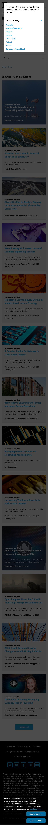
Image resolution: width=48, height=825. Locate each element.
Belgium (9, 32)
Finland (9, 42)
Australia (9, 25)
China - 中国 (10, 39)
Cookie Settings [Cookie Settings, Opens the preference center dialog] (36, 814)
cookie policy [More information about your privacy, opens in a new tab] (35, 809)
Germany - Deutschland (15, 49)
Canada (9, 35)
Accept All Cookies (35, 821)
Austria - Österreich (14, 28)
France (8, 45)
